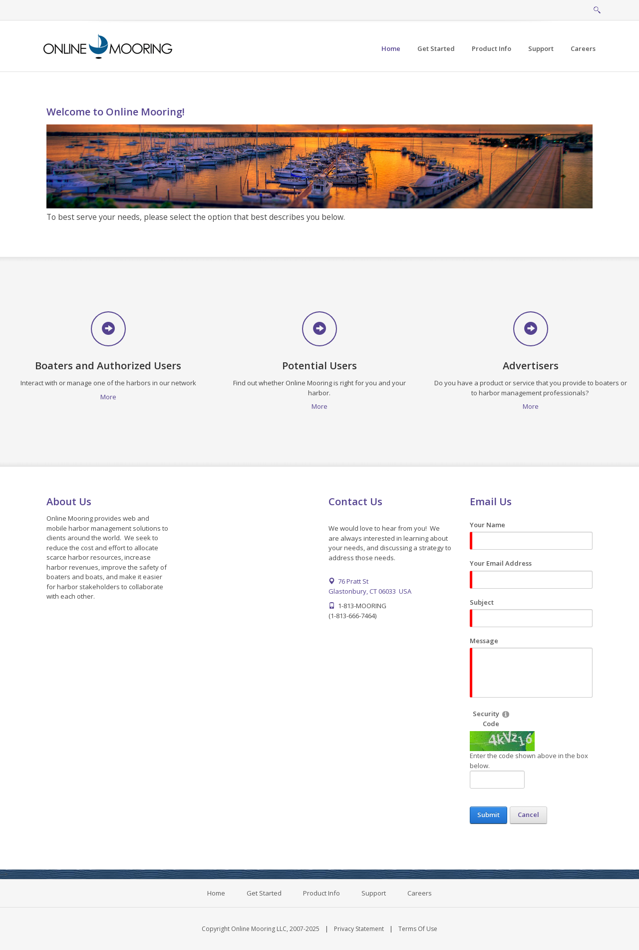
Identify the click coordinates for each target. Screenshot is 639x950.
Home (216, 893)
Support (373, 893)
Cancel (528, 814)
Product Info (321, 893)
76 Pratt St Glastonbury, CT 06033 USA (369, 586)
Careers (419, 893)
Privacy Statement (359, 929)
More (108, 396)
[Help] (505, 714)
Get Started (264, 893)
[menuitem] (436, 48)
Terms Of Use (417, 929)
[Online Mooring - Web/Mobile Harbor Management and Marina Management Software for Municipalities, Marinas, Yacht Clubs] (108, 45)
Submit (488, 814)
